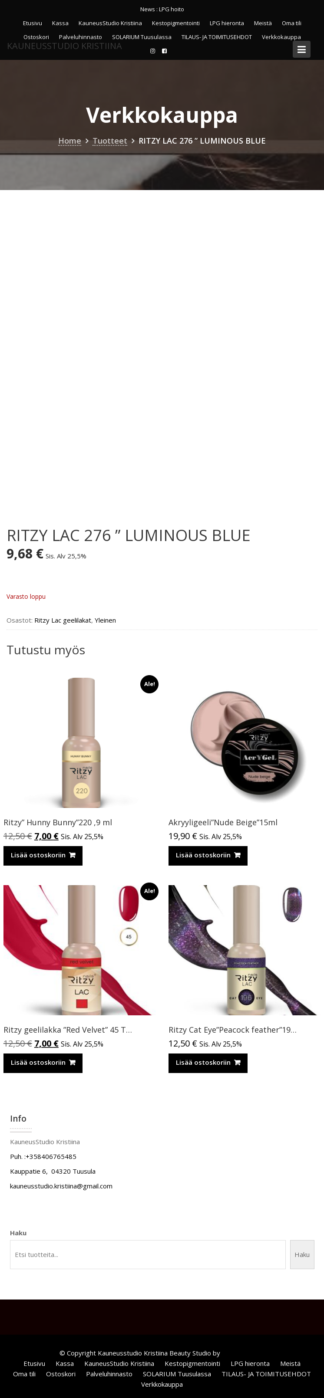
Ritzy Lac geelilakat (62, 620)
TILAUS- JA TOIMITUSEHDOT (266, 1373)
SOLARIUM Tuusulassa (177, 1373)
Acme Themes (243, 1353)
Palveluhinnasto (109, 1373)
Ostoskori (61, 1373)
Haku (18, 1232)
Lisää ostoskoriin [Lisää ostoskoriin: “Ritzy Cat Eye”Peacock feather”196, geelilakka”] (203, 1062)
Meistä (263, 23)
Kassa (60, 23)
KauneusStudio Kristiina (110, 23)
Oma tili (291, 23)
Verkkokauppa (162, 1384)
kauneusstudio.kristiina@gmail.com (61, 1185)
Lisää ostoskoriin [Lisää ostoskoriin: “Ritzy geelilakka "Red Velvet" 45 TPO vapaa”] (38, 1062)
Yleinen (105, 620)
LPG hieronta (227, 23)
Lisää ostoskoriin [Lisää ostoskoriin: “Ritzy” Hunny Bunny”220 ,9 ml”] (38, 854)
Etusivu (32, 23)
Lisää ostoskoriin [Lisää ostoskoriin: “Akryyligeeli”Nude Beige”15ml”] (203, 854)
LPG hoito (171, 9)
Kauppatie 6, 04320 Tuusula (53, 1171)
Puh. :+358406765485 (43, 1156)
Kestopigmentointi (176, 23)
